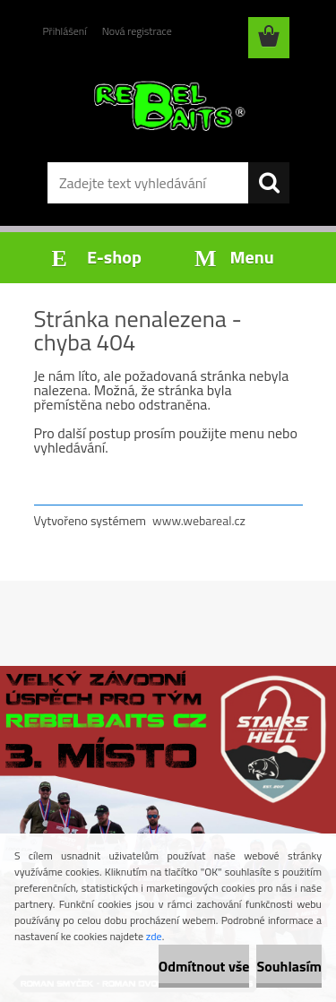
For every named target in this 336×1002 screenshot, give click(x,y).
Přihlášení (65, 30)
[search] (268, 182)
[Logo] (168, 105)
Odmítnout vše (204, 966)
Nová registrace (137, 30)
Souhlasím (289, 966)
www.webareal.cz (199, 520)
